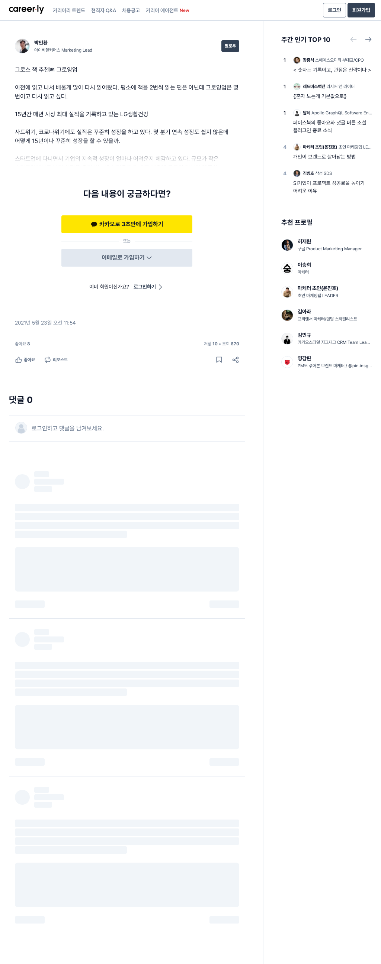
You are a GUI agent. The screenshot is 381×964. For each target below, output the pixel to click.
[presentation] (26, 10)
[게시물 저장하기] (219, 360)
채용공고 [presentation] (131, 10)
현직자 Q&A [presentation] (103, 10)
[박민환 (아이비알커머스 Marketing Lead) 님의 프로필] (53, 46)
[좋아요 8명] (22, 344)
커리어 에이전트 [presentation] (167, 10)
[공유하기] (235, 360)
